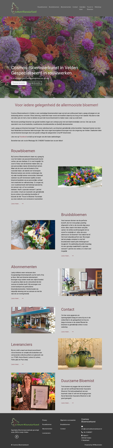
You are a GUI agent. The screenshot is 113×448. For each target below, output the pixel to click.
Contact (75, 7)
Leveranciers (46, 433)
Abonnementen (66, 7)
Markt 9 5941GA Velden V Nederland (86, 438)
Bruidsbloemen (54, 7)
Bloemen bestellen (18, 83)
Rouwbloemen (42, 7)
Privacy (44, 420)
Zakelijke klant (82, 8)
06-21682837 (86, 432)
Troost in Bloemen (90, 8)
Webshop (98, 7)
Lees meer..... (17, 204)
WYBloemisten (97, 445)
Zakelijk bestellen (34, 83)
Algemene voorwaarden (68, 420)
